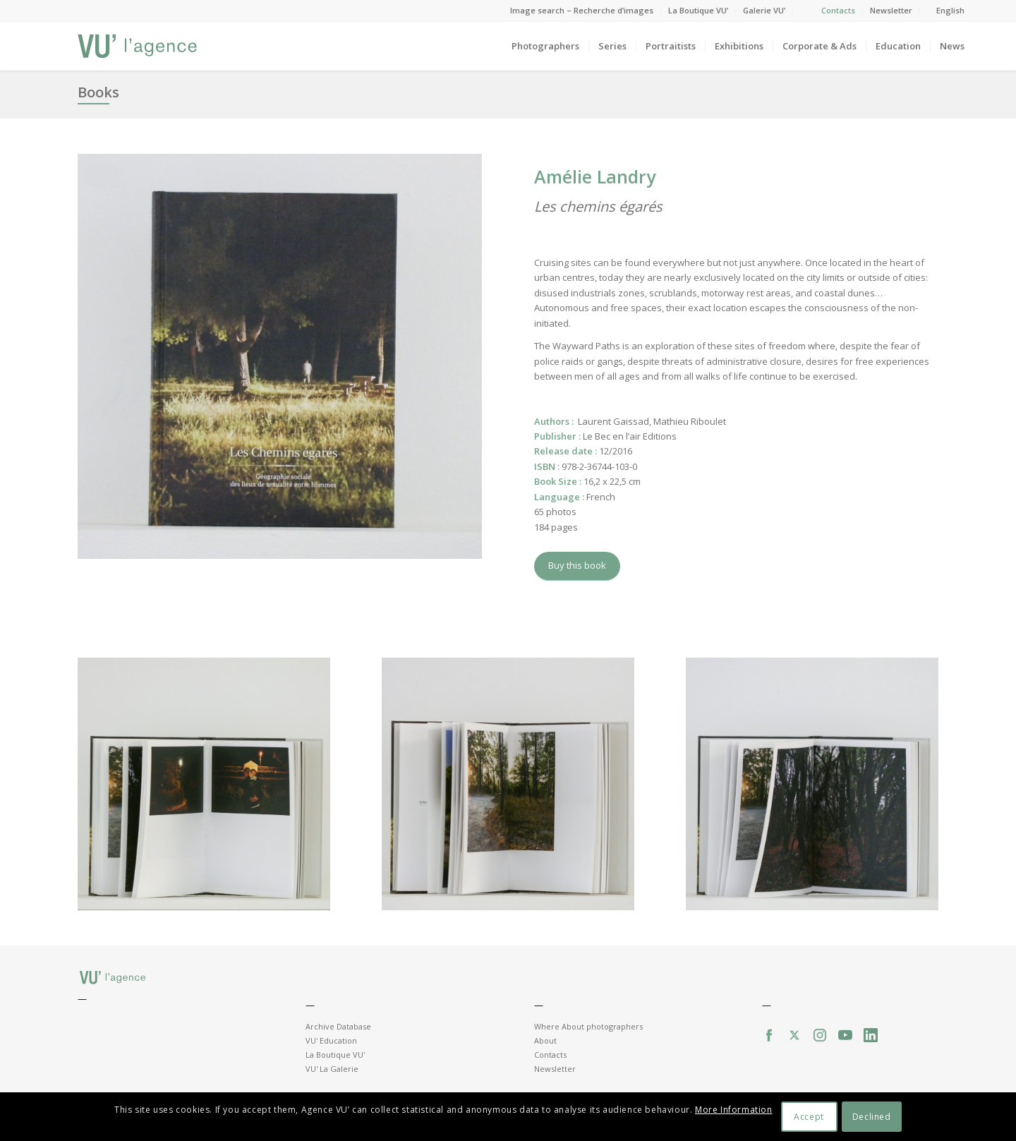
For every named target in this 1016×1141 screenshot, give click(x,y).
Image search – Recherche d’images (581, 10)
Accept (809, 1117)
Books (98, 92)
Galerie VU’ (764, 10)
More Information (734, 1110)
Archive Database (338, 1026)
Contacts (838, 10)
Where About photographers (588, 1026)
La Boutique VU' (335, 1054)
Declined (871, 1117)
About (545, 1040)
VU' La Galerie (332, 1068)
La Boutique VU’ (698, 10)
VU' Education (331, 1040)
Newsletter (891, 10)
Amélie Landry (594, 176)
